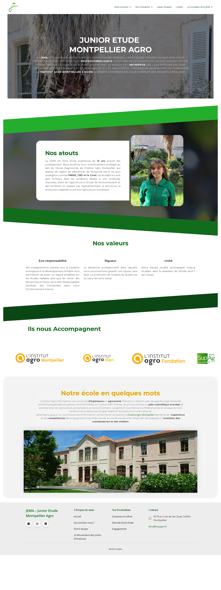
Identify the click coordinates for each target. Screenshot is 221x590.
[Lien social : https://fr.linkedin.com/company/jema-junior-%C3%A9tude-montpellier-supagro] (47, 559)
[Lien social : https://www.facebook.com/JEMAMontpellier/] (30, 559)
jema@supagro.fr (158, 561)
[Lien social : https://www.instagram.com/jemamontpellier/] (38, 559)
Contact (174, 7)
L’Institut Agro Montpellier (140, 449)
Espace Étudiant (159, 7)
